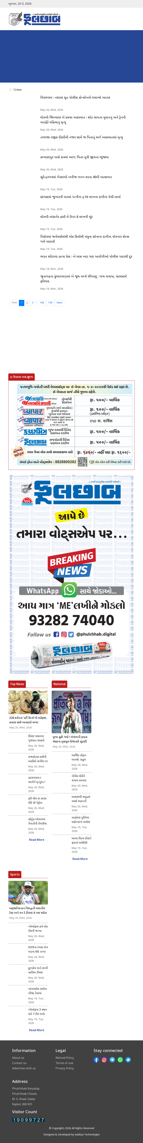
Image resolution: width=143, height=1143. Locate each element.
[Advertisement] (71, 57)
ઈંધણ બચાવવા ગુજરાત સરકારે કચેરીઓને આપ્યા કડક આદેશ (37, 739)
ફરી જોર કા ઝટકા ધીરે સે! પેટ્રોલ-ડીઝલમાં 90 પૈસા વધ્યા (37, 801)
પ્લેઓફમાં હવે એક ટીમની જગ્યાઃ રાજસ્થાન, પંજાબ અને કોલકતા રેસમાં (38, 929)
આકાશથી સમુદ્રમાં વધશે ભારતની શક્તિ (81, 799)
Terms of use (64, 1063)
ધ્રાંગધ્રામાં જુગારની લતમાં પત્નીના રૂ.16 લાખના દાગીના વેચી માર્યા (80, 197)
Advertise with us (24, 1068)
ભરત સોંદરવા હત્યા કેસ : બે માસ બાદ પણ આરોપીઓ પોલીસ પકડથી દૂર (86, 257)
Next (59, 303)
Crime (18, 90)
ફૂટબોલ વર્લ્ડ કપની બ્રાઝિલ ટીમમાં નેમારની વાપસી (38, 971)
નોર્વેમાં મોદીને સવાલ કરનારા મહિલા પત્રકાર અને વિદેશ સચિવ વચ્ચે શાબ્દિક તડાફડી (81, 778)
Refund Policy (65, 1058)
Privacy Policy (65, 1068)
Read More (36, 840)
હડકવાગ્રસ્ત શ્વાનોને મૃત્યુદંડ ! (36, 780)
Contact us (19, 1063)
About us (18, 1058)
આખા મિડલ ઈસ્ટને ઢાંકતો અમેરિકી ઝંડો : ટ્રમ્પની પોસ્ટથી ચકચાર (81, 841)
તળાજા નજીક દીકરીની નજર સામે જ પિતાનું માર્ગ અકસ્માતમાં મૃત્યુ (81, 137)
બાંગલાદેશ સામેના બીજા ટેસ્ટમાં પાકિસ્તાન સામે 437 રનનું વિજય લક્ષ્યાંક (37, 991)
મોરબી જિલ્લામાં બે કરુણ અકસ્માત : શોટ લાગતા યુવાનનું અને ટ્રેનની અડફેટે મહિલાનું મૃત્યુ (83, 120)
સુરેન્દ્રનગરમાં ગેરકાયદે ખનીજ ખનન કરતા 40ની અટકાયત (76, 177)
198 (42, 303)
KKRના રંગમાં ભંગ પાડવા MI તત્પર (38, 950)
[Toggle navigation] (130, 19)
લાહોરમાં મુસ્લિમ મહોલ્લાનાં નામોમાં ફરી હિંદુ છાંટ (81, 820)
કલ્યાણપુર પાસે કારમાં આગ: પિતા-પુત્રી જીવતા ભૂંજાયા (74, 157)
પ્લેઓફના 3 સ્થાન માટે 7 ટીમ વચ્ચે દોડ (37, 1012)
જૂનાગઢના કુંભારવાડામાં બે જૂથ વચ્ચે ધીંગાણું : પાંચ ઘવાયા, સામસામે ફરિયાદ (83, 279)
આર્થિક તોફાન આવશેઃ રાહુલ (79, 758)
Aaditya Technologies (87, 1134)
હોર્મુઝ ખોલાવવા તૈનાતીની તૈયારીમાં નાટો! (37, 822)
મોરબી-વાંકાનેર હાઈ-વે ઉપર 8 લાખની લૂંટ (66, 217)
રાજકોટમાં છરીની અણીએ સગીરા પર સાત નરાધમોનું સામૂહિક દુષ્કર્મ (38, 759)
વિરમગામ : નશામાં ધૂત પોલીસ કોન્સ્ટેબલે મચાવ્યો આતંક (75, 98)
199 (50, 303)
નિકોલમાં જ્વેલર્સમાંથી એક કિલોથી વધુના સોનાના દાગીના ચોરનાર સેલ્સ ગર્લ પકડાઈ (84, 239)
